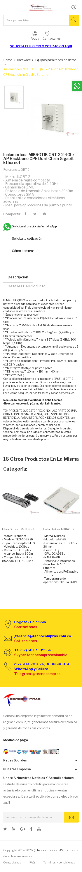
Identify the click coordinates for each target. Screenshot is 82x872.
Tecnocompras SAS (50, 850)
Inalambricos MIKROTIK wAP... (61, 529)
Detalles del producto (26, 286)
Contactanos (12, 862)
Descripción (18, 277)
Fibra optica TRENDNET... (19, 529)
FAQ (32, 862)
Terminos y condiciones (59, 862)
